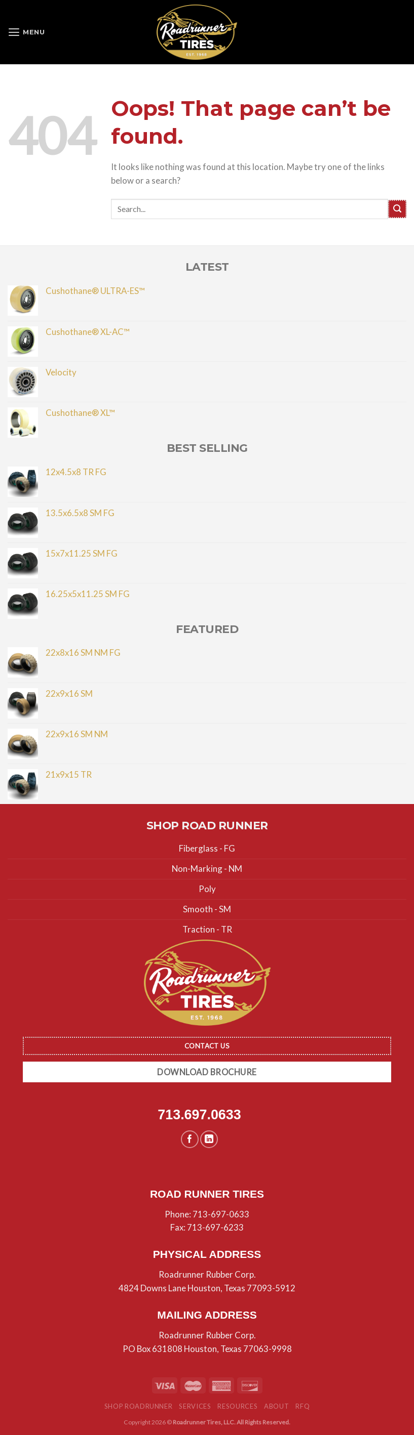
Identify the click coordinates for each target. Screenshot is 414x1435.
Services (195, 1406)
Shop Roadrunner (138, 1406)
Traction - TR (207, 929)
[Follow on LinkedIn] (209, 1139)
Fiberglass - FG (207, 848)
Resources (237, 1406)
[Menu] (27, 32)
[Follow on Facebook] (190, 1139)
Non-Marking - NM (207, 868)
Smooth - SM (207, 909)
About (276, 1406)
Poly (207, 888)
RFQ (302, 1406)
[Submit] (397, 209)
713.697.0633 (199, 1114)
